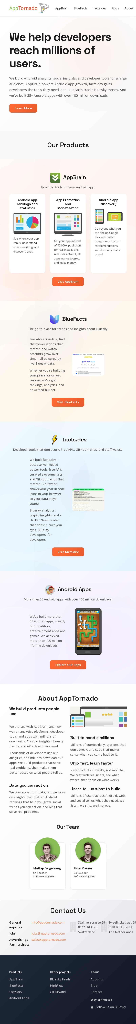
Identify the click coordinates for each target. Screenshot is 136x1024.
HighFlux (56, 985)
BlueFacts (81, 8)
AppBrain (61, 8)
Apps (115, 8)
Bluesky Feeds (60, 979)
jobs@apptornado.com (48, 933)
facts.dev (100, 8)
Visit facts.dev (68, 552)
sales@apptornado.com (49, 940)
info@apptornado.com (48, 922)
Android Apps (19, 998)
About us (97, 979)
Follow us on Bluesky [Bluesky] (108, 1007)
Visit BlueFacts (68, 402)
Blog (94, 985)
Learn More (23, 108)
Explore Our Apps (68, 665)
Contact (96, 992)
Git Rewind (58, 992)
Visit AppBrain (68, 282)
